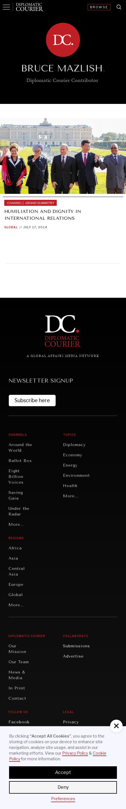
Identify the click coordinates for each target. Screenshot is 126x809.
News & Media (17, 675)
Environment (76, 475)
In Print (17, 688)
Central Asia (17, 571)
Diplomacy (74, 444)
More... (16, 524)
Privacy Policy (75, 753)
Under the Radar (19, 511)
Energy (70, 465)
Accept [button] (63, 772)
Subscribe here (32, 400)
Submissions (76, 646)
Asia (13, 558)
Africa (15, 548)
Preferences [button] (63, 798)
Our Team (19, 662)
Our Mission (17, 649)
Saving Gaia (16, 495)
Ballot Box (20, 460)
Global (11, 227)
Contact (17, 698)
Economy (72, 455)
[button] (116, 726)
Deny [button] (63, 787)
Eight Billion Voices (16, 477)
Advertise (73, 656)
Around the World (20, 447)
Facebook (19, 722)
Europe (16, 584)
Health (70, 485)
